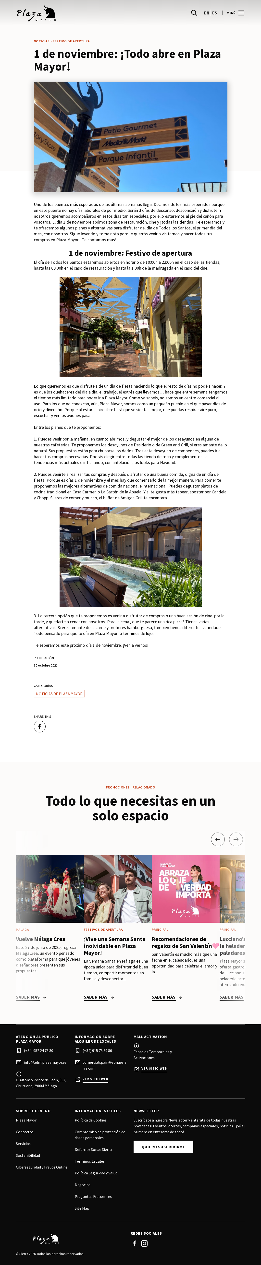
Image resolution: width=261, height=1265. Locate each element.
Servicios (23, 1143)
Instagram (144, 1243)
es (214, 15)
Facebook (134, 1243)
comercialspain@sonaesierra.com (104, 1065)
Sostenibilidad (28, 1155)
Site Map (82, 1208)
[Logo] (70, 1238)
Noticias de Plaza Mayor (59, 693)
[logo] (74, 14)
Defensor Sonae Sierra (93, 1149)
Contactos (25, 1131)
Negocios (82, 1184)
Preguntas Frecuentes (93, 1196)
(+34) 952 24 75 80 (38, 1050)
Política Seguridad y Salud (96, 1172)
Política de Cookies (91, 1120)
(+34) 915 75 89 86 (97, 1050)
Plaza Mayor (26, 1120)
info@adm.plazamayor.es (45, 1062)
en (207, 15)
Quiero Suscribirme (163, 1146)
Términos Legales (90, 1161)
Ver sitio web (95, 1079)
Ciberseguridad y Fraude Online (41, 1167)
